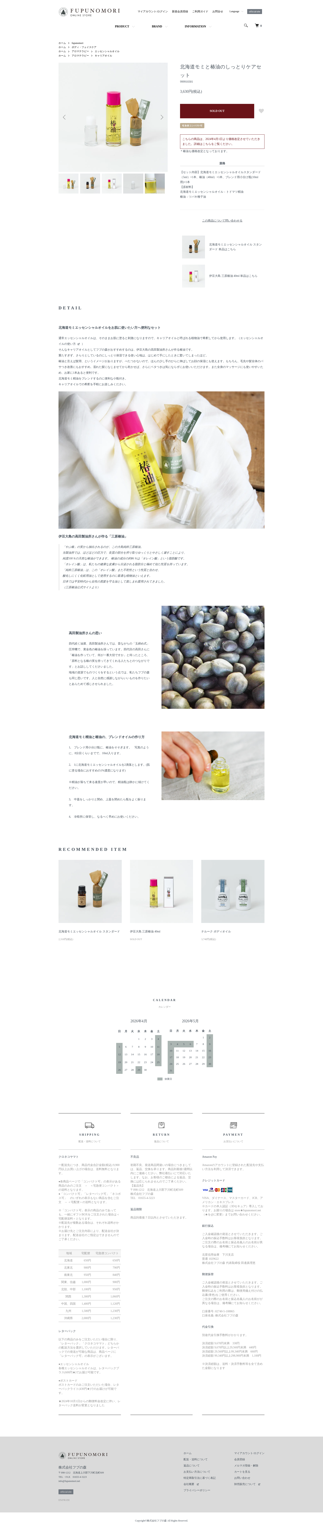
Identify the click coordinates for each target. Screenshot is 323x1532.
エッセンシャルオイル (107, 51)
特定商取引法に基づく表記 (200, 1477)
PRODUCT (122, 26)
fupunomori (77, 43)
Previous (65, 117)
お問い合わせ (242, 1477)
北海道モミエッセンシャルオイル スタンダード (89, 931)
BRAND (157, 26)
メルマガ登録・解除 (246, 1465)
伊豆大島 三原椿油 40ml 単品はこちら (233, 275)
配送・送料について (196, 1459)
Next (161, 117)
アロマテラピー (80, 51)
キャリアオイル (103, 55)
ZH (67, 1500)
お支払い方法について (197, 1471)
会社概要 (189, 1484)
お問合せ (217, 11)
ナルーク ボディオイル (216, 931)
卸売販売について (245, 1484)
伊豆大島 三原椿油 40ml (145, 931)
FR (64, 1500)
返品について (192, 1465)
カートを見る (242, 1471)
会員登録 (239, 1459)
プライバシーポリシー (197, 1490)
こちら (206, 144)
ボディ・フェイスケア (84, 47)
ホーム (62, 43)
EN (60, 1500)
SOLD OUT (217, 111)
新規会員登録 (180, 11)
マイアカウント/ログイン (153, 11)
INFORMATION (195, 26)
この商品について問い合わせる (222, 220)
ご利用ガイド (200, 11)
